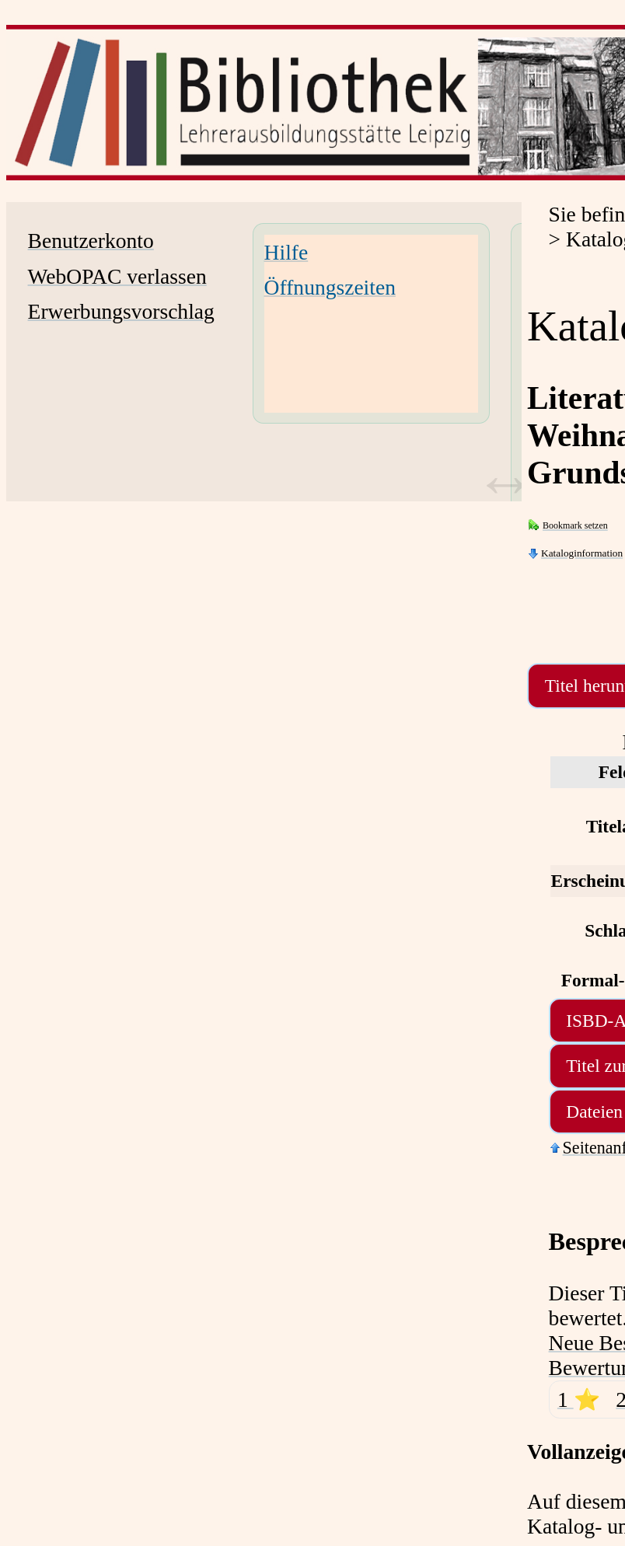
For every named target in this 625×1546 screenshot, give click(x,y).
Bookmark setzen (575, 525)
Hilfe (286, 252)
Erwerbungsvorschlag (121, 311)
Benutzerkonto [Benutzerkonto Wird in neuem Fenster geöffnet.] (91, 241)
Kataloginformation (582, 553)
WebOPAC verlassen (117, 276)
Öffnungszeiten (330, 287)
